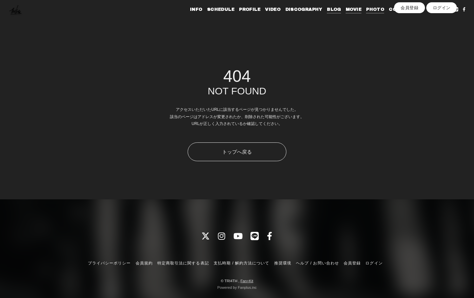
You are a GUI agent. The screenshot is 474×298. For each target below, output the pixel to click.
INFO (187, 19)
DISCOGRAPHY (294, 19)
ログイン (442, 30)
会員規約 (144, 263)
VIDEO (263, 19)
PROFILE (240, 19)
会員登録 (409, 30)
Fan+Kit (246, 281)
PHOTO (366, 19)
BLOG (325, 19)
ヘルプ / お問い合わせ (317, 263)
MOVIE (344, 19)
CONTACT (392, 19)
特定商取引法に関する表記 (183, 263)
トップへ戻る (237, 152)
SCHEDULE (211, 19)
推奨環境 (282, 263)
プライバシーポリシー (109, 263)
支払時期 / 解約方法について (242, 263)
